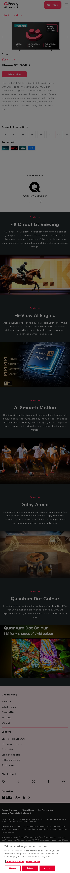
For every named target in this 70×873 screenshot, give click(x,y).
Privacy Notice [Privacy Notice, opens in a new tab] (33, 861)
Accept (47, 868)
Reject (30, 868)
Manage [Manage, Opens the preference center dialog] (12, 868)
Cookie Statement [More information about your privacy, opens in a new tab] (15, 861)
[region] (35, 857)
